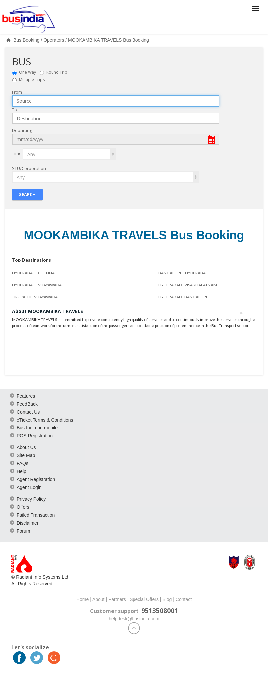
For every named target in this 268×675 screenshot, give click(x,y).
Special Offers (144, 599)
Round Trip (58, 72)
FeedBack (27, 403)
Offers (23, 506)
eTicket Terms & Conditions (45, 419)
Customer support (114, 610)
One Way (29, 72)
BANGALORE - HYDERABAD (183, 272)
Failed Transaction (36, 514)
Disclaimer (27, 522)
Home (82, 599)
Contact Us (28, 411)
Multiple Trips (32, 79)
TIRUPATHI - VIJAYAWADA (35, 296)
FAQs (22, 463)
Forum (23, 530)
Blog (167, 599)
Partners (117, 599)
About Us (26, 447)
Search (27, 194)
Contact (184, 599)
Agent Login (29, 487)
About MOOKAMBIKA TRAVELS (127, 311)
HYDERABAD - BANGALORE (183, 296)
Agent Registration (36, 479)
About (98, 599)
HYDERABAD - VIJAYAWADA (37, 284)
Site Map (26, 455)
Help (21, 471)
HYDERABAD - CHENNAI (34, 272)
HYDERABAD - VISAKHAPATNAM (187, 284)
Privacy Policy (31, 498)
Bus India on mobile (37, 427)
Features (26, 395)
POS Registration (35, 435)
